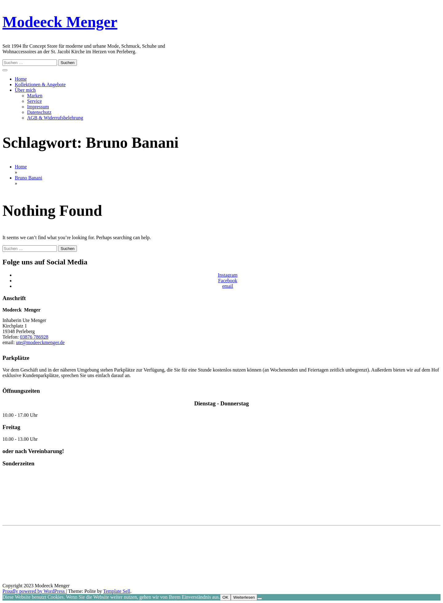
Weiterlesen (244, 597)
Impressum (38, 106)
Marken (34, 95)
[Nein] (259, 599)
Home (21, 79)
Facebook (227, 280)
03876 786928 (34, 337)
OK (225, 597)
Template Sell (116, 591)
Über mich (25, 90)
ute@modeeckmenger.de (40, 342)
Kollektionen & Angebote (40, 84)
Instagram (227, 275)
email (227, 286)
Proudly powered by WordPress (34, 591)
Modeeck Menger (59, 21)
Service (34, 101)
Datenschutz (39, 112)
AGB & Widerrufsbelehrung (55, 117)
